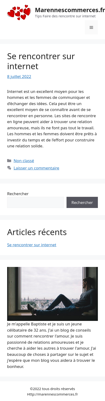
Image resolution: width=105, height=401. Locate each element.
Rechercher (18, 193)
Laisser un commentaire (36, 168)
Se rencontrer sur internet (41, 61)
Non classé (24, 160)
